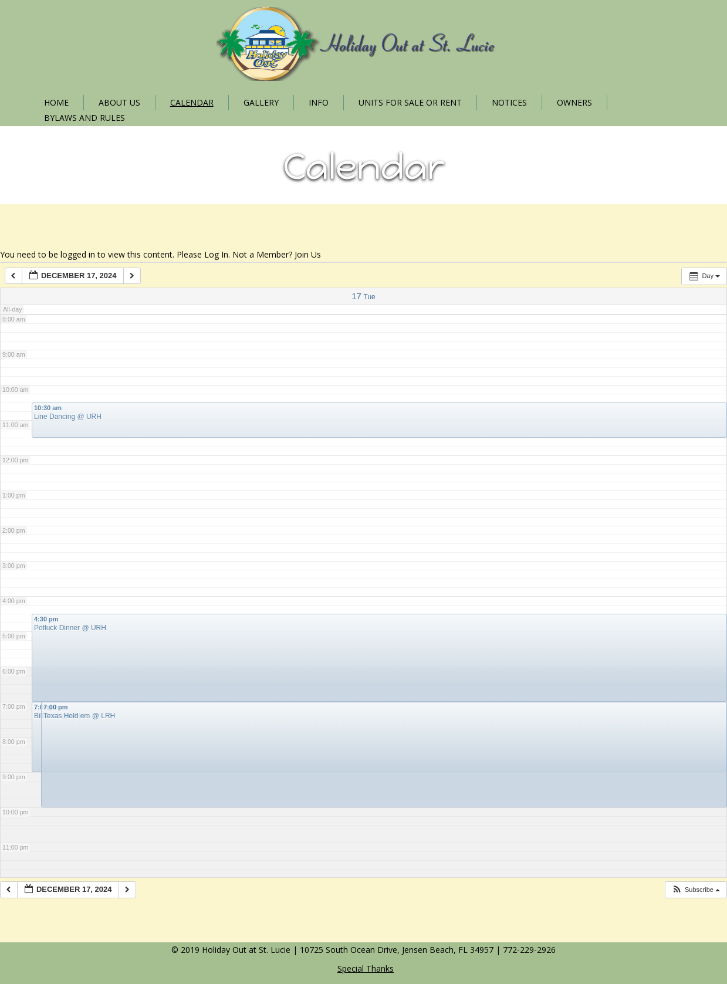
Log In (216, 254)
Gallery (261, 102)
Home (56, 102)
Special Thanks (365, 968)
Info (319, 102)
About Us (119, 102)
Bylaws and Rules (84, 117)
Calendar (192, 102)
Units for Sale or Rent (410, 102)
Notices (509, 102)
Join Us (308, 254)
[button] (695, 890)
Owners (574, 102)
